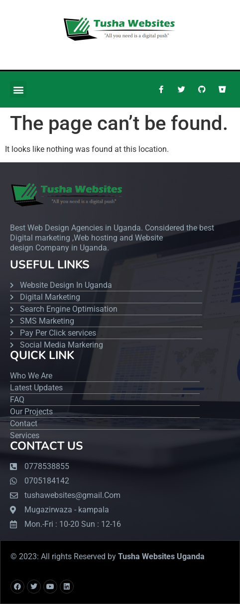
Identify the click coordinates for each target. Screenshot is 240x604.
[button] (18, 89)
